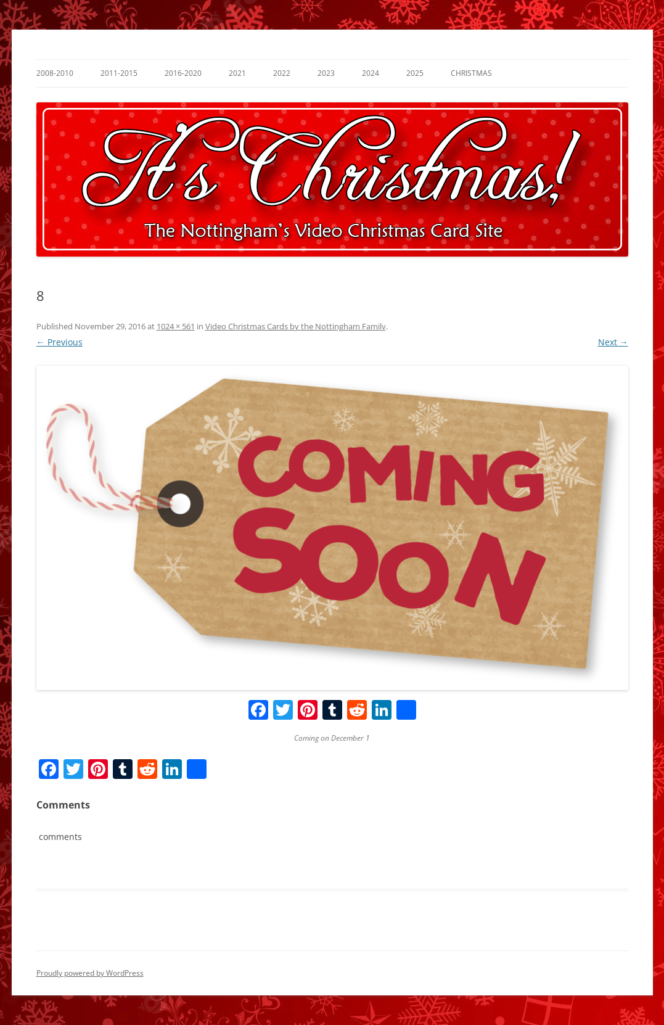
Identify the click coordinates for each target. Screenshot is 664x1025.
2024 (370, 73)
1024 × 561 (176, 326)
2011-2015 (118, 73)
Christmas (471, 73)
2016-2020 (183, 73)
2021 (237, 73)
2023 (326, 73)
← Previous (59, 342)
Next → (613, 342)
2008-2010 (54, 73)
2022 (281, 73)
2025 (415, 73)
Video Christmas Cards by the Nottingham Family (295, 326)
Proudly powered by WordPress (90, 973)
